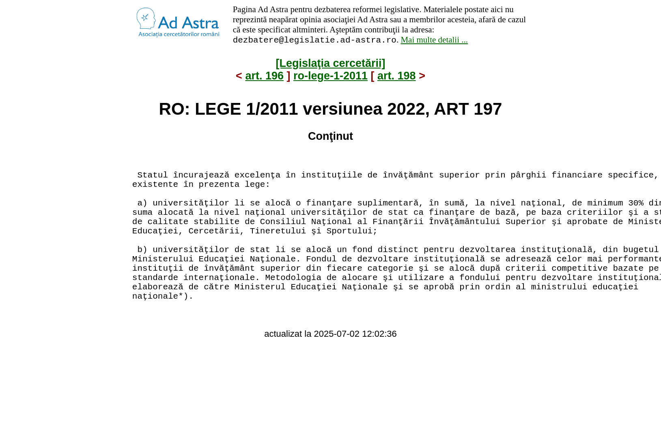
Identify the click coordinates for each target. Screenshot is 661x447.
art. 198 (396, 77)
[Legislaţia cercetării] (330, 64)
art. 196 (264, 77)
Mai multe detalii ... (434, 41)
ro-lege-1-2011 (330, 77)
